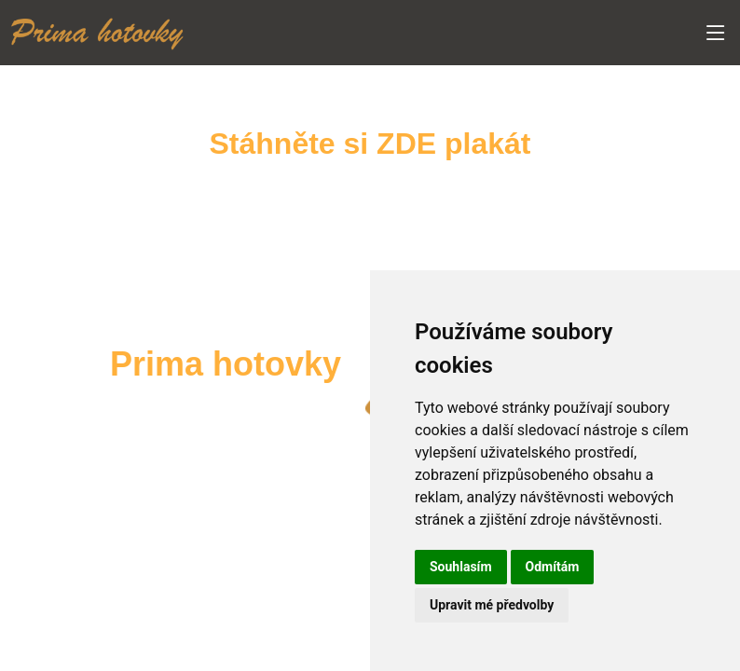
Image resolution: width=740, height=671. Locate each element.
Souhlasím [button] (461, 566)
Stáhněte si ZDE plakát (370, 143)
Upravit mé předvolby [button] (492, 604)
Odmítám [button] (553, 566)
